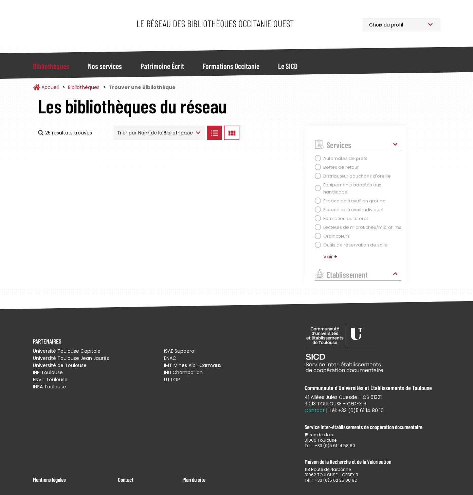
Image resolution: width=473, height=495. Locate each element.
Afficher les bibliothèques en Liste (214, 133)
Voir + (330, 256)
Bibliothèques (51, 65)
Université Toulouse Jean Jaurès (71, 358)
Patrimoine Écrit (162, 65)
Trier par (127, 132)
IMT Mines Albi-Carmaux (192, 365)
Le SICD (287, 65)
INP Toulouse (48, 372)
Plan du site (193, 479)
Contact (125, 479)
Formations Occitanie (231, 65)
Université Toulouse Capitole (67, 351)
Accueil (50, 87)
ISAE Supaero (179, 351)
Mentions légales (49, 479)
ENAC (170, 358)
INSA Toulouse (49, 386)
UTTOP (172, 379)
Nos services (105, 65)
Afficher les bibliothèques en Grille (232, 133)
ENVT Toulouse (50, 379)
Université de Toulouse (60, 365)
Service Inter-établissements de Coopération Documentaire (78, 25)
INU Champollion (183, 372)
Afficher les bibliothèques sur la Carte (270, 133)
